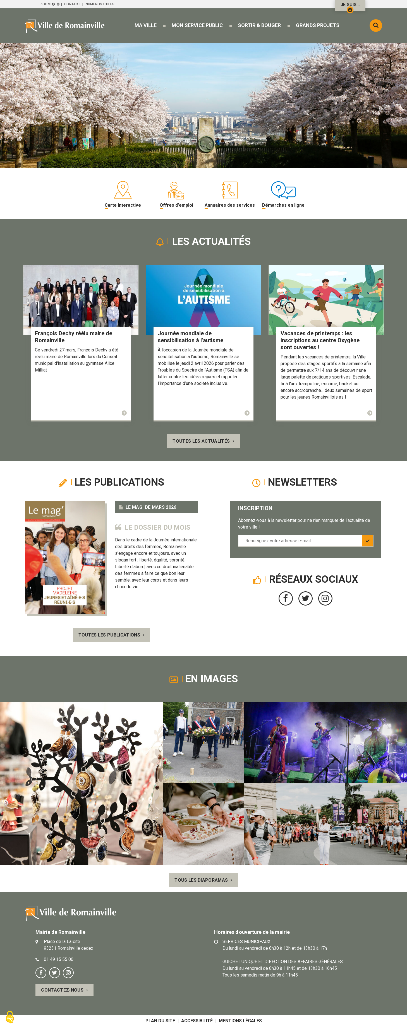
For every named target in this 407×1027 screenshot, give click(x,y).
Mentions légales (240, 1020)
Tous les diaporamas (201, 880)
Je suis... (350, 6)
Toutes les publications (109, 635)
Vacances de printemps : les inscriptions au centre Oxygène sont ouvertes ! (320, 340)
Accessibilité (197, 1020)
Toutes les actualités (201, 441)
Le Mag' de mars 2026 (151, 507)
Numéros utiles (100, 4)
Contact (72, 4)
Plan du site (160, 1020)
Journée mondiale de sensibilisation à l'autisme (190, 337)
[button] (145, 25)
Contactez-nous (62, 990)
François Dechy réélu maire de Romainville (73, 337)
